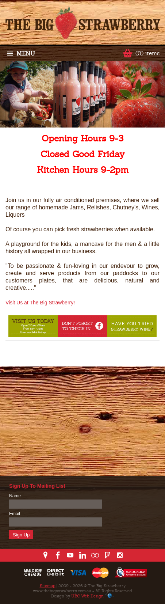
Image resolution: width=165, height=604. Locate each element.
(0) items (147, 53)
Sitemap (47, 585)
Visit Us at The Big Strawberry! (40, 302)
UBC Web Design (87, 596)
